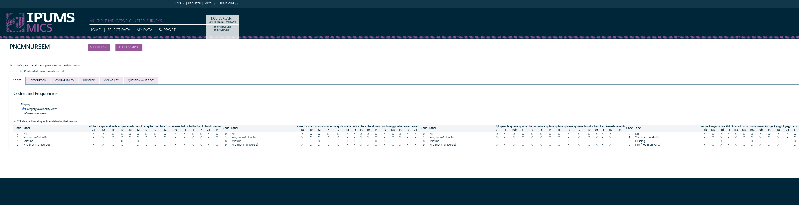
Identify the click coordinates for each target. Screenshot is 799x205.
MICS (208, 3)
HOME (95, 30)
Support (167, 30)
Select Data (118, 30)
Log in (180, 3)
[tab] (17, 80)
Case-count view (35, 113)
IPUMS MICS (9, 10)
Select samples (128, 47)
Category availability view (41, 109)
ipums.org (226, 3)
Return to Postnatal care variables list (37, 71)
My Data (144, 30)
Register (194, 3)
